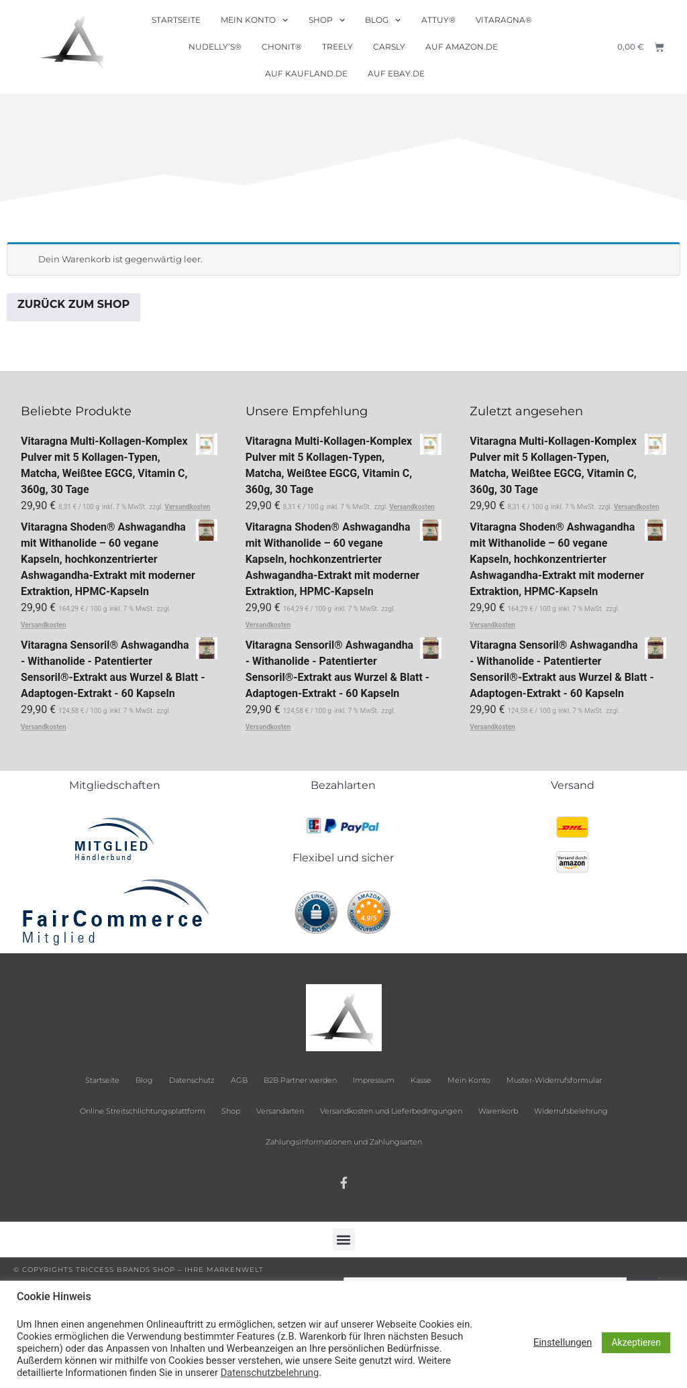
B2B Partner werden (300, 1080)
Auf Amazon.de (461, 47)
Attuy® (438, 20)
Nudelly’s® (215, 47)
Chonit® (282, 47)
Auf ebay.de (396, 73)
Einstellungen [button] (562, 1342)
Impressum (373, 1080)
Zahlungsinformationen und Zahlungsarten (344, 1141)
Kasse (421, 1080)
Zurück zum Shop (73, 304)
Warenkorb (498, 1111)
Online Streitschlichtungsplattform (142, 1111)
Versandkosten (188, 507)
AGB (239, 1080)
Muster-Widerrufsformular (554, 1080)
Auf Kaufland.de (306, 73)
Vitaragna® (504, 20)
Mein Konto (254, 20)
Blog (383, 20)
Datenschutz (192, 1080)
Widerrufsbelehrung (571, 1111)
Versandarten (280, 1111)
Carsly (389, 47)
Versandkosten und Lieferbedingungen (391, 1111)
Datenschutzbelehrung (270, 1373)
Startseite (176, 20)
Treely (337, 47)
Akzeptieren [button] (636, 1342)
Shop (327, 20)
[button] (344, 1239)
